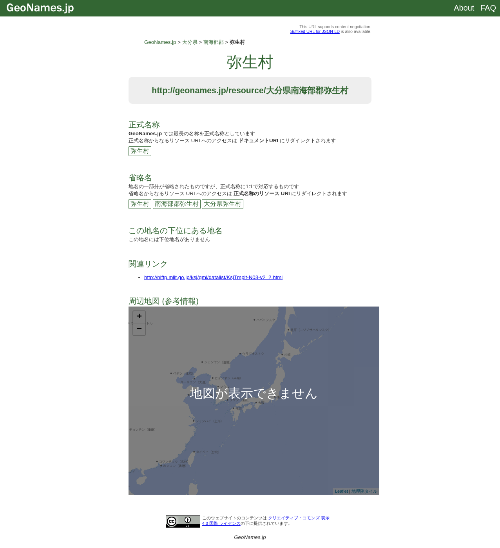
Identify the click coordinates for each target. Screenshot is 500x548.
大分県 (189, 42)
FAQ (488, 8)
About (464, 8)
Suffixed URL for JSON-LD (315, 31)
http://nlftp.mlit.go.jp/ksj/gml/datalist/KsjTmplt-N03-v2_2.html (213, 277)
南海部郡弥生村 (177, 203)
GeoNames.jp (160, 42)
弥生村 (139, 150)
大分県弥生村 (222, 203)
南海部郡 (213, 42)
